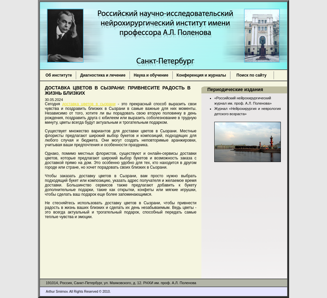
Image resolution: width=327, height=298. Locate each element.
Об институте (58, 75)
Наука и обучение (151, 75)
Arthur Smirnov (57, 291)
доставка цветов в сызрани (89, 104)
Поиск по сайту (252, 75)
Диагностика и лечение (102, 75)
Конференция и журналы (201, 75)
